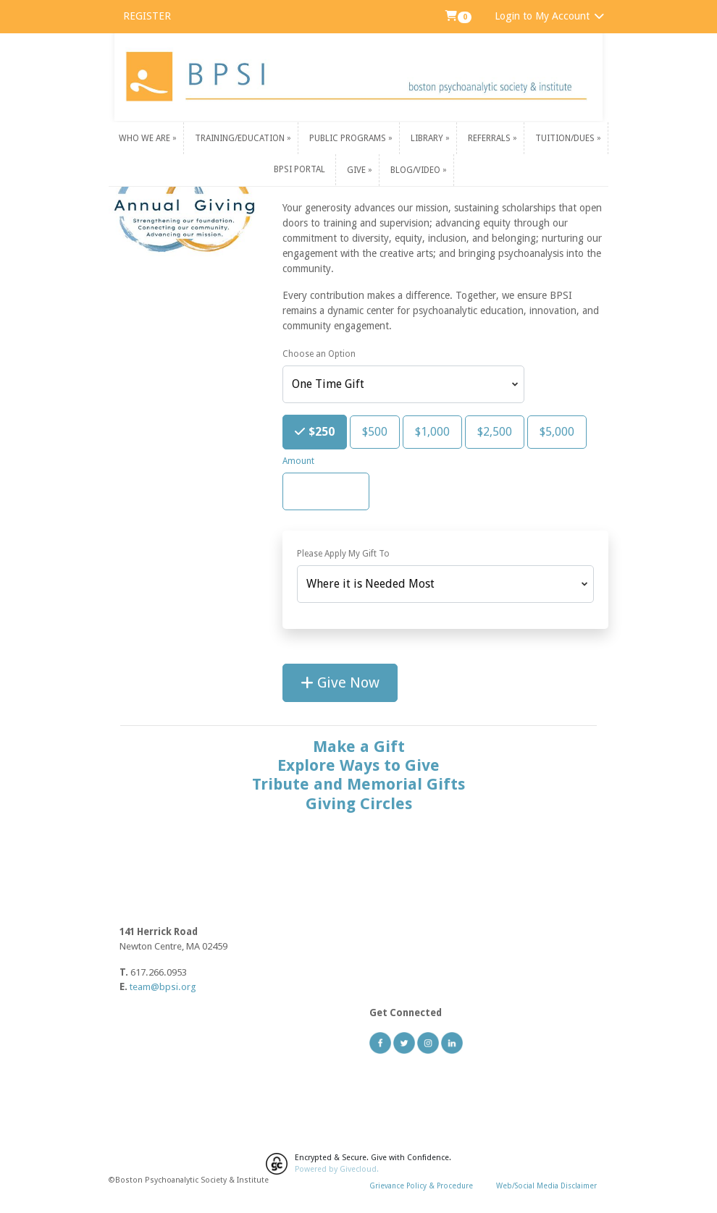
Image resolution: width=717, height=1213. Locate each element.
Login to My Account (550, 16)
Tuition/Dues (566, 138)
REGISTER (147, 16)
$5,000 (557, 431)
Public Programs (348, 138)
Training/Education (241, 138)
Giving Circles (359, 804)
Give (357, 169)
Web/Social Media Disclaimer (546, 1185)
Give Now (340, 682)
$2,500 (494, 431)
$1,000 (432, 431)
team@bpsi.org (163, 986)
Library (428, 138)
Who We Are (145, 138)
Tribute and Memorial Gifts (358, 784)
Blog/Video (416, 169)
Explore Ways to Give (358, 765)
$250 (320, 431)
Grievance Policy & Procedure (421, 1185)
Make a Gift (359, 746)
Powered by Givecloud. (337, 1169)
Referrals (490, 138)
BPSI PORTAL (299, 169)
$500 (374, 431)
